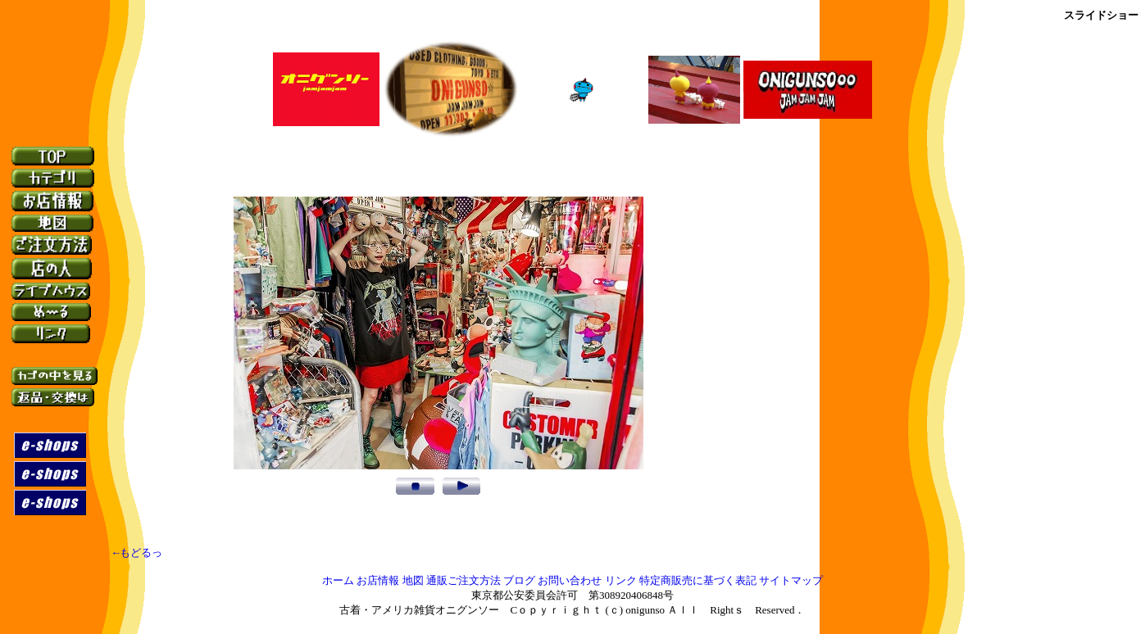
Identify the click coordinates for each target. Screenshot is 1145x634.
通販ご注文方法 (463, 583)
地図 (413, 583)
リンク (621, 583)
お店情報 (378, 583)
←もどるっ (137, 555)
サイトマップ (791, 583)
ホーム (338, 583)
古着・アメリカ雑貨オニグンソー (419, 613)
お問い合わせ (570, 583)
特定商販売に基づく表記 (698, 583)
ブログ (519, 583)
